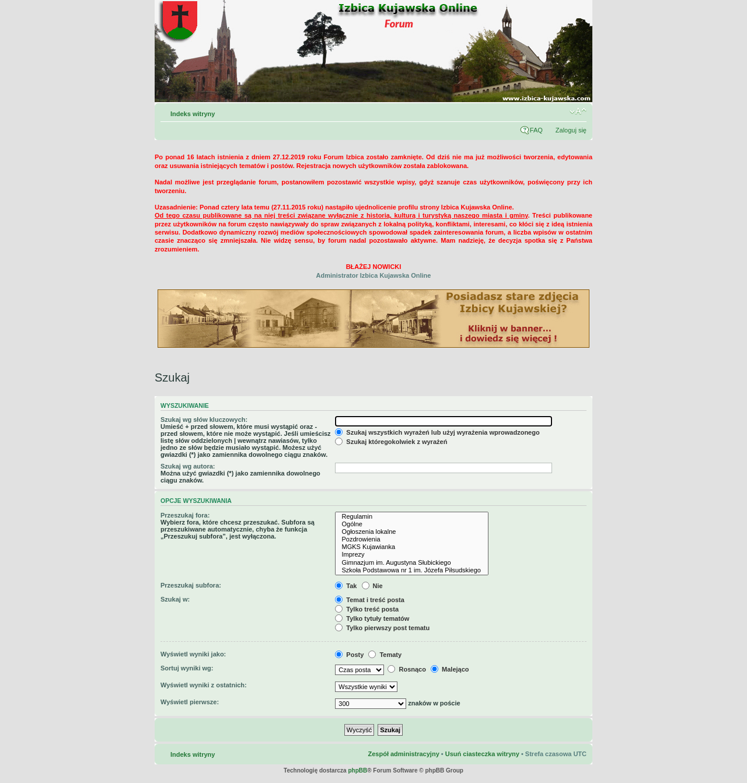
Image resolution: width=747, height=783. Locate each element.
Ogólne (411, 524)
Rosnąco (407, 669)
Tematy (385, 654)
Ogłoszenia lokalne (411, 532)
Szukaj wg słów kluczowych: (203, 419)
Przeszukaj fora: (185, 515)
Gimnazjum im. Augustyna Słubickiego (411, 563)
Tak (346, 585)
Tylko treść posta (367, 609)
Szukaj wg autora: (187, 466)
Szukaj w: (175, 599)
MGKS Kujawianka (411, 547)
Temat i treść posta (369, 599)
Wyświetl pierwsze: (189, 701)
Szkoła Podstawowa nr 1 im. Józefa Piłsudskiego (411, 570)
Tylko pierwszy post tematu (382, 627)
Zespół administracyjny (403, 753)
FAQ (536, 130)
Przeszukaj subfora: (190, 585)
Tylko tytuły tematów (372, 618)
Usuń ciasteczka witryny (482, 753)
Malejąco (450, 669)
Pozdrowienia (411, 539)
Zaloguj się (571, 130)
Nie (372, 585)
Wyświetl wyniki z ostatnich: (203, 684)
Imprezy (411, 554)
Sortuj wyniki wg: (186, 668)
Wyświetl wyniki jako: (193, 654)
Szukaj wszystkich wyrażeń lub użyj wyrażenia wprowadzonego (437, 432)
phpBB (357, 770)
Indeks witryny (192, 113)
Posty (349, 654)
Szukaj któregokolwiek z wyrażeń (391, 441)
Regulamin (411, 516)
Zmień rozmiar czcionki (578, 111)
